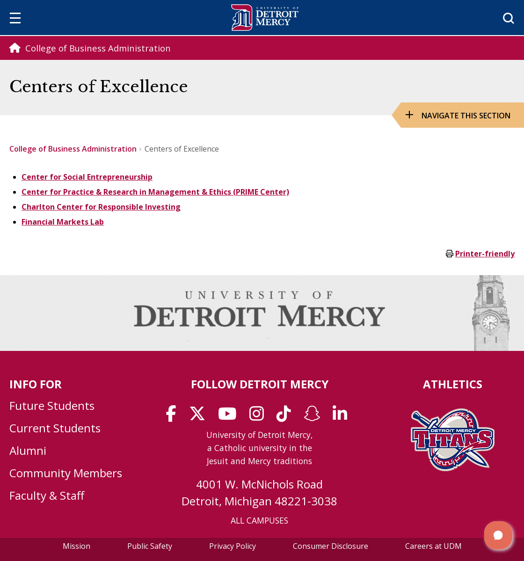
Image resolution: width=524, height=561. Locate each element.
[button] (498, 535)
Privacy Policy (232, 546)
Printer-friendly (485, 253)
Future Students (52, 405)
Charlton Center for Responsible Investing (101, 207)
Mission (76, 546)
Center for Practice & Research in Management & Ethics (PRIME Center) (155, 192)
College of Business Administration (73, 149)
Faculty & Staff (46, 495)
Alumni (27, 450)
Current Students (55, 428)
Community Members (65, 473)
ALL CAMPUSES (259, 520)
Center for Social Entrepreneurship (87, 177)
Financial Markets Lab (63, 222)
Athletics (452, 384)
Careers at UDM (433, 546)
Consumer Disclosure (330, 546)
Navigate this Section (466, 115)
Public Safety (149, 546)
